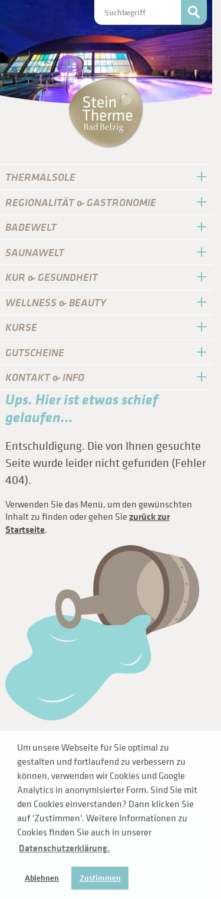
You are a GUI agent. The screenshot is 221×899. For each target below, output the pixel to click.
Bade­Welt (31, 227)
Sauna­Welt (34, 252)
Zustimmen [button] (100, 878)
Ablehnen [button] (42, 878)
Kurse (21, 327)
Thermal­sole (40, 177)
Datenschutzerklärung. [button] (64, 847)
